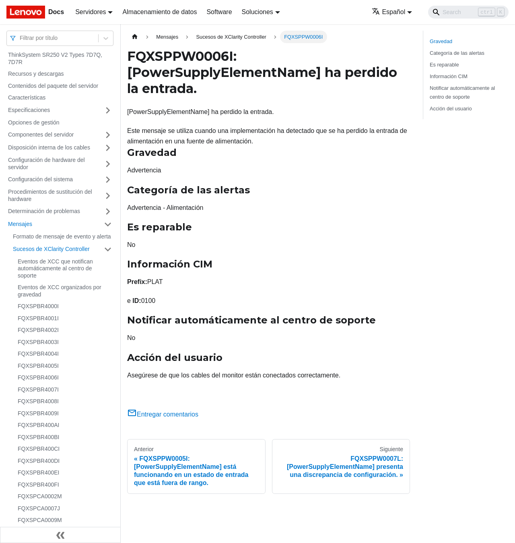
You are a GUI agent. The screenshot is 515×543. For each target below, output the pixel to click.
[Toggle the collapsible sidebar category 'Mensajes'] (108, 224)
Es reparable (444, 65)
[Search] (468, 12)
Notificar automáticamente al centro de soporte (462, 92)
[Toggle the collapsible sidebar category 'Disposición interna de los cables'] (108, 147)
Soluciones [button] (257, 11)
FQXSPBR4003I (38, 342)
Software (219, 11)
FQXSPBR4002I (38, 330)
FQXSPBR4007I (38, 389)
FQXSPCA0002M (40, 496)
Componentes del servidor (41, 134)
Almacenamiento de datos (159, 11)
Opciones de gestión (34, 122)
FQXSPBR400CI (39, 449)
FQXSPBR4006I (38, 377)
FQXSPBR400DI (39, 461)
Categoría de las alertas (457, 53)
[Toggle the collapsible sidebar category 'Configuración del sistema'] (108, 179)
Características (26, 97)
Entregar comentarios (162, 414)
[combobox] (20, 38)
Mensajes (20, 224)
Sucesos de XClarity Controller (51, 249)
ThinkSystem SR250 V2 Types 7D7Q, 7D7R (55, 58)
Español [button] (388, 11)
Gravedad (441, 41)
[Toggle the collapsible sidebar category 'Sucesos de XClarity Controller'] (108, 249)
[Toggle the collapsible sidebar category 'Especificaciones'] (108, 110)
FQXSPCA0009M (40, 520)
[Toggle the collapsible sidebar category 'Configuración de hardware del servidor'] (108, 163)
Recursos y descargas (36, 73)
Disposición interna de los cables (49, 147)
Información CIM (449, 76)
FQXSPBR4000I (38, 306)
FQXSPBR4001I (38, 318)
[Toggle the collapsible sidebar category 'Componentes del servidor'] (108, 134)
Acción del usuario (451, 109)
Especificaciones (29, 110)
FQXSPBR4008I (38, 401)
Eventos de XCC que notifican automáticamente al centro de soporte (55, 268)
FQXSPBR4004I (38, 353)
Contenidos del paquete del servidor (53, 86)
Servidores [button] (90, 11)
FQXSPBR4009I (38, 413)
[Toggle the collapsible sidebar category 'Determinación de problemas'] (108, 211)
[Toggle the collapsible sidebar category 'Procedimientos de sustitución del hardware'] (108, 195)
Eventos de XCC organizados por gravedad (59, 291)
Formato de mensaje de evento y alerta (62, 236)
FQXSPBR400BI (39, 437)
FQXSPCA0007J (39, 508)
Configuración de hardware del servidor (46, 163)
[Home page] (134, 37)
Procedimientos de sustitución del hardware (50, 195)
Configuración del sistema (40, 179)
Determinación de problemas (44, 211)
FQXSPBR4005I (38, 366)
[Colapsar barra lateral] (60, 535)
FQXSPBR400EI (39, 472)
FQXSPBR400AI (39, 425)
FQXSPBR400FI (38, 484)
